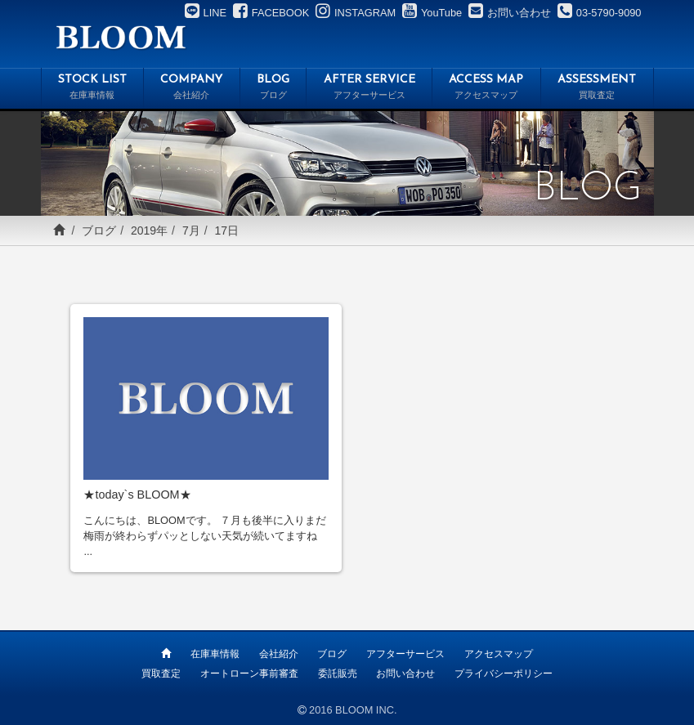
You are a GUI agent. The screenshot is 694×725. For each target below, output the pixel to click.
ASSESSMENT (597, 89)
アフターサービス (405, 654)
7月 (191, 230)
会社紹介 (278, 654)
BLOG (273, 89)
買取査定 (161, 673)
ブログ (99, 230)
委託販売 (337, 673)
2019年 (149, 230)
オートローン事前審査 (249, 673)
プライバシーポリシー (503, 673)
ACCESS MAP (486, 89)
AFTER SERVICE (369, 89)
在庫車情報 (215, 654)
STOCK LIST (93, 89)
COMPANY (191, 89)
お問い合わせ (405, 673)
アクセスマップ (498, 654)
